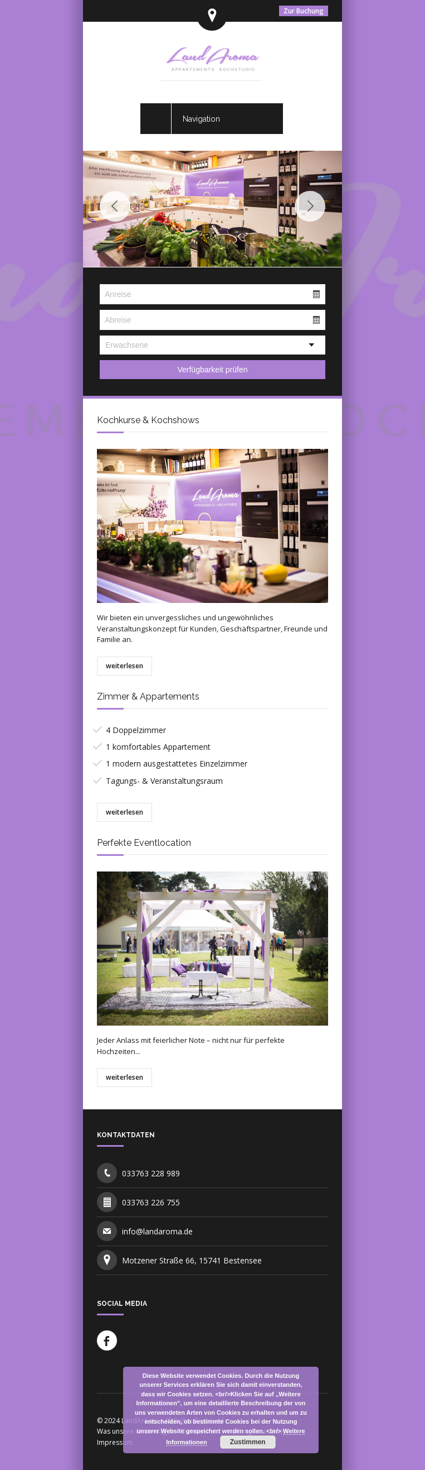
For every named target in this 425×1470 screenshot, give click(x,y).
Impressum (115, 1442)
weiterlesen (124, 666)
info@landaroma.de (157, 1231)
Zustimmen (248, 1442)
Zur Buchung (304, 11)
